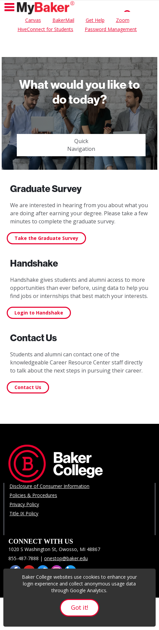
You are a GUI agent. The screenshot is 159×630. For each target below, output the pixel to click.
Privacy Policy (24, 504)
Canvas (33, 20)
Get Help (95, 20)
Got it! (79, 607)
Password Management (111, 29)
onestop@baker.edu (66, 558)
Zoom (122, 20)
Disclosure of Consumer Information (49, 486)
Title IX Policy (23, 513)
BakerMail (63, 20)
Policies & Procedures (33, 495)
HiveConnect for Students (45, 29)
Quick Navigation (81, 145)
